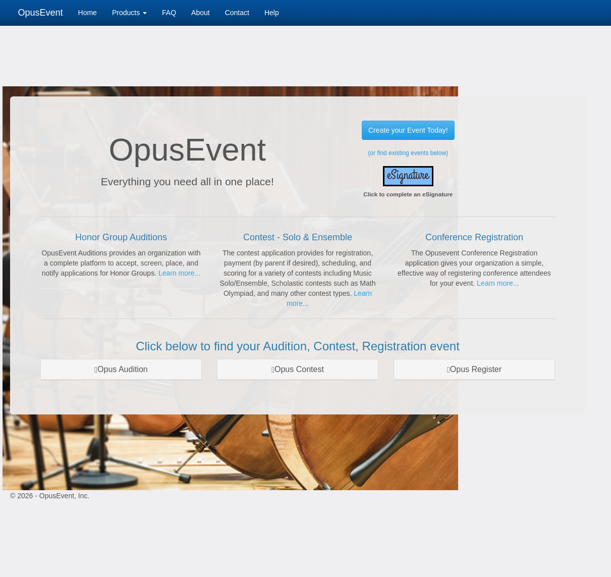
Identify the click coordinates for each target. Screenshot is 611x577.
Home (87, 13)
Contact (237, 13)
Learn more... (179, 273)
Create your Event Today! (408, 130)
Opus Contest (297, 369)
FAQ (169, 13)
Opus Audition (120, 369)
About (200, 13)
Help (271, 13)
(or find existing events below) (408, 152)
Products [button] (129, 13)
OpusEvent (40, 13)
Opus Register (474, 369)
